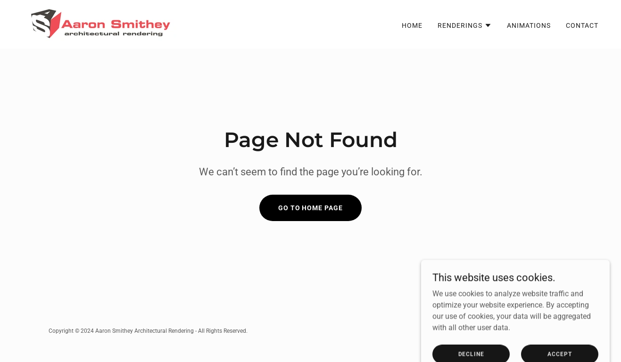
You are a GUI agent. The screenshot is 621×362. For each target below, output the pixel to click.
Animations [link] (529, 25)
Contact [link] (582, 25)
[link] (99, 23)
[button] (465, 25)
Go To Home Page (310, 208)
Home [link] (412, 25)
